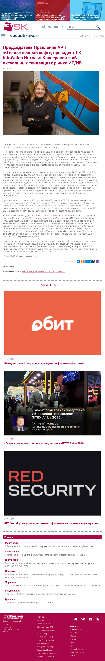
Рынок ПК (40, 640)
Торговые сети (42, 643)
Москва (73, 636)
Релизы (73, 656)
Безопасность (42, 637)
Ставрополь (12, 551)
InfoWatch (60, 271)
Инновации (41, 657)
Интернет (40, 620)
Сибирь (73, 639)
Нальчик (10, 571)
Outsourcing (41, 650)
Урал (72, 643)
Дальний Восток (76, 649)
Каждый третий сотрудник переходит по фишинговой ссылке (44, 363)
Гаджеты (50, 657)
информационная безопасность (38, 271)
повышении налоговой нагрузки (50, 218)
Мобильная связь (43, 624)
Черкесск (10, 582)
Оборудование (42, 647)
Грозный (10, 599)
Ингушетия (11, 560)
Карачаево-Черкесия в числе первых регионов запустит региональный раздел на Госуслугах (52, 585)
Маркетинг (50, 640)
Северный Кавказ (77, 652)
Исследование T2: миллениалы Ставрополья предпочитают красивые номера (45, 555)
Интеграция (41, 634)
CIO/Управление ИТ (44, 627)
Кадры (49, 650)
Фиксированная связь (45, 630)
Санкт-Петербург (76, 629)
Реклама (6, 624)
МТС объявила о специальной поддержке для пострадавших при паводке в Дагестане (49, 546)
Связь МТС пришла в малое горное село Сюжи (29, 602)
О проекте (7, 621)
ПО (50, 647)
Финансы (53, 653)
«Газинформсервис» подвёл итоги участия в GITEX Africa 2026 (44, 443)
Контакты (16, 621)
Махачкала (11, 543)
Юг (71, 646)
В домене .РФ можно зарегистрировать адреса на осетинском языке (40, 594)
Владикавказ (12, 590)
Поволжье (74, 633)
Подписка (14, 624)
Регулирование (42, 653)
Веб (50, 637)
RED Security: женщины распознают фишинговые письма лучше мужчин (51, 523)
